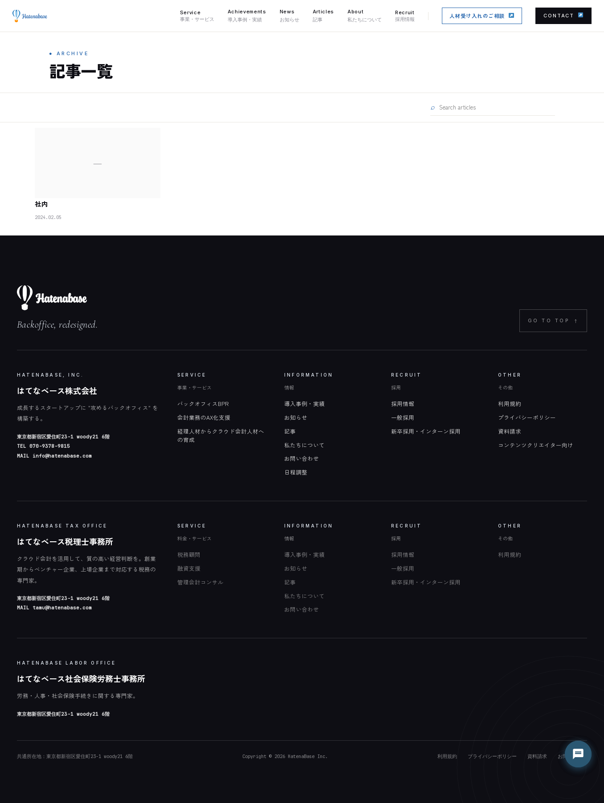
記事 (290, 431)
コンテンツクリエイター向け (535, 445)
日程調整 (295, 472)
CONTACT (563, 16)
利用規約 (509, 403)
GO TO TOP (553, 320)
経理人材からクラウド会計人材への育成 (220, 435)
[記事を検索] (496, 107)
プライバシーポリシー (527, 417)
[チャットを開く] (578, 754)
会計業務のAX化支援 (203, 417)
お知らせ (295, 417)
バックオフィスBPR (203, 403)
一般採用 (402, 417)
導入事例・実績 (304, 403)
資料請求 (509, 431)
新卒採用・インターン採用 (426, 431)
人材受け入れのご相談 (481, 16)
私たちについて (304, 445)
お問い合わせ (301, 458)
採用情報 (402, 403)
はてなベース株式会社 (57, 390)
